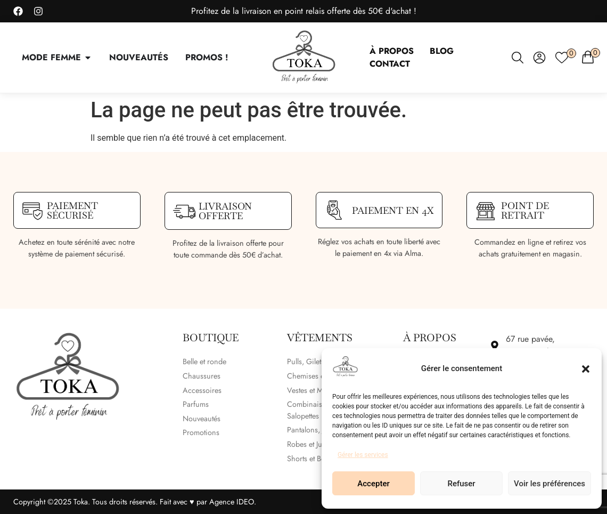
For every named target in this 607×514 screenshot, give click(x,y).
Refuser (461, 483)
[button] (585, 369)
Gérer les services (363, 455)
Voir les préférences (549, 483)
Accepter (373, 483)
